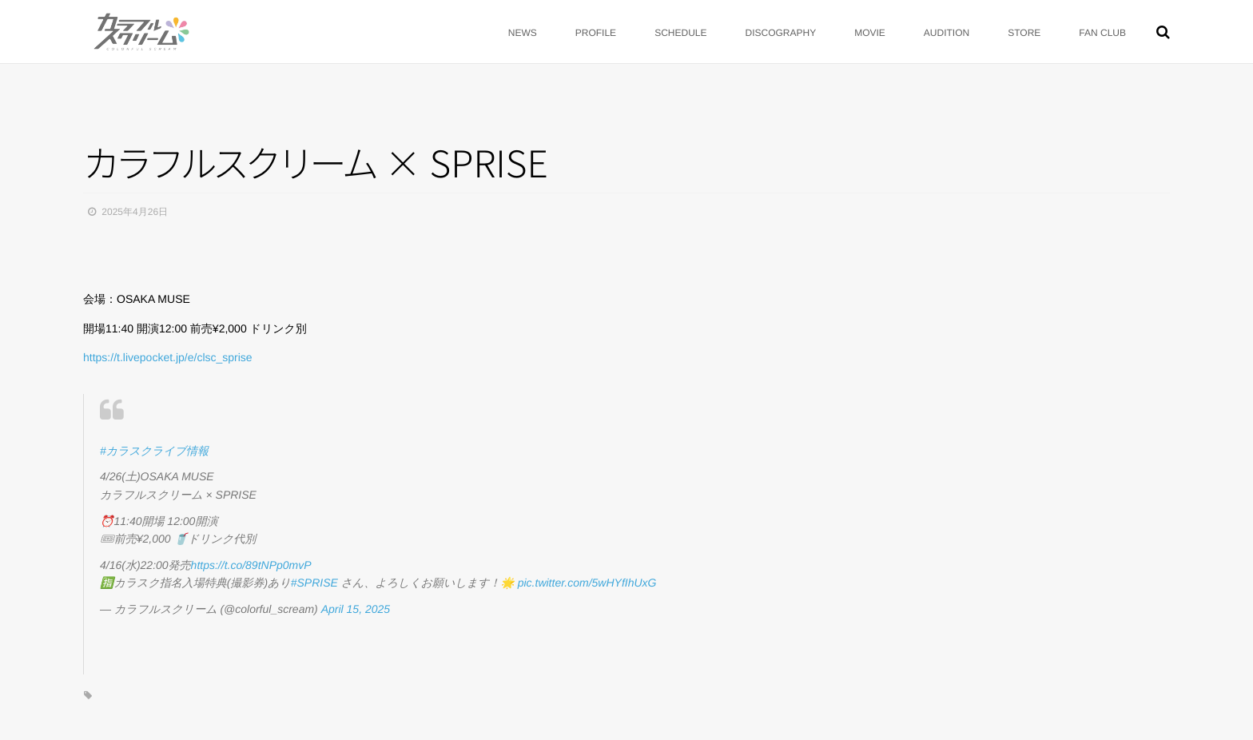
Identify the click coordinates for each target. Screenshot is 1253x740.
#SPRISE (314, 582)
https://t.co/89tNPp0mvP (251, 565)
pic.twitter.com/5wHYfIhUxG (587, 582)
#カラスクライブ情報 (154, 450)
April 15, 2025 (355, 609)
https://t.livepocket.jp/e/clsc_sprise (168, 357)
